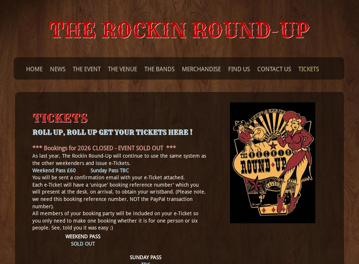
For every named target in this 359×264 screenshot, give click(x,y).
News (57, 69)
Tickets (308, 69)
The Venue (122, 69)
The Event (87, 69)
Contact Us (274, 69)
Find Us (239, 69)
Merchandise (201, 69)
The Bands (159, 69)
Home (34, 69)
